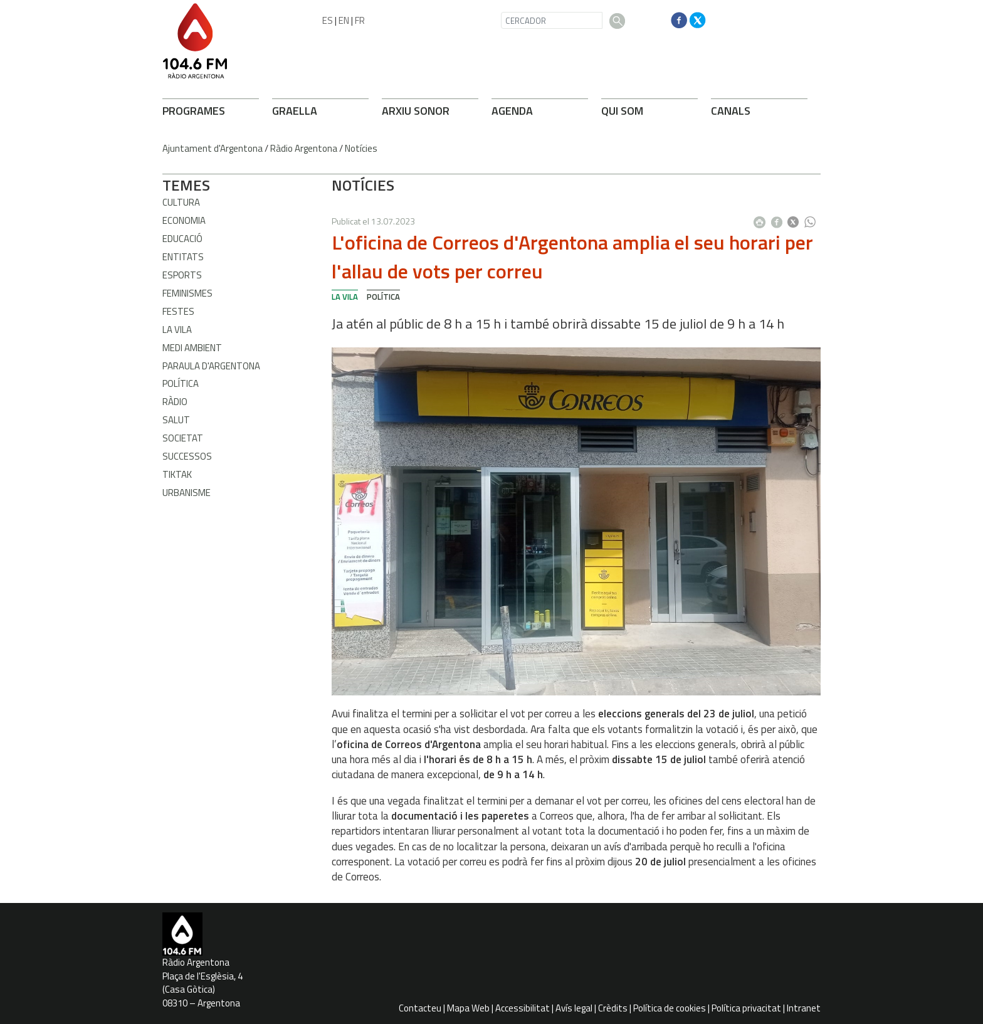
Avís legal (573, 1008)
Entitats (183, 257)
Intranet (804, 1008)
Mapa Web (468, 1008)
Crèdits (613, 1008)
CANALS (730, 110)
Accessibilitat (522, 1008)
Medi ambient (192, 347)
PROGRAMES (193, 110)
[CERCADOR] (551, 20)
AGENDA (512, 110)
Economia (184, 220)
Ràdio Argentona (303, 148)
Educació (182, 238)
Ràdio (174, 401)
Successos (187, 456)
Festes (178, 311)
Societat (182, 438)
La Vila (177, 329)
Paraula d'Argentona (211, 366)
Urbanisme (186, 492)
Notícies (361, 148)
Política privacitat (746, 1008)
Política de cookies (669, 1008)
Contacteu (420, 1008)
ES (327, 20)
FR (360, 20)
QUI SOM (622, 110)
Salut (176, 420)
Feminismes (187, 293)
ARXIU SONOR (415, 110)
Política (180, 383)
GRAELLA (294, 110)
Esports (182, 275)
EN (344, 20)
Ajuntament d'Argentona (212, 148)
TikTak (177, 474)
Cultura (181, 202)
